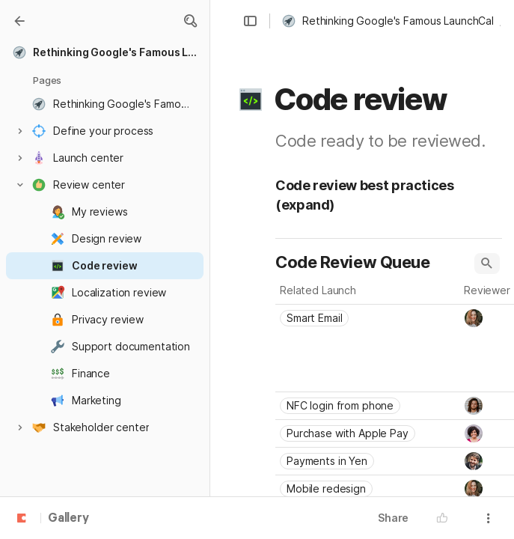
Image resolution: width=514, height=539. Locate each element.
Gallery (68, 519)
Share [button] (393, 517)
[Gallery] (19, 20)
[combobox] (368, 318)
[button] (190, 20)
